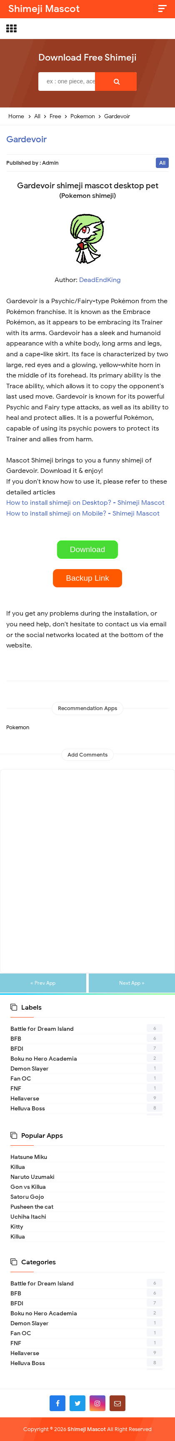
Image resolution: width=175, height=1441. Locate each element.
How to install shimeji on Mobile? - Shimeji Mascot (83, 513)
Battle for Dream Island (42, 1028)
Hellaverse (24, 1098)
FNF (15, 1088)
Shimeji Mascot (87, 1429)
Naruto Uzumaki (32, 1177)
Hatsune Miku (28, 1157)
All (162, 162)
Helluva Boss (27, 1108)
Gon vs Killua (28, 1186)
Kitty (16, 1226)
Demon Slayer (29, 1068)
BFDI (16, 1048)
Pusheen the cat (31, 1206)
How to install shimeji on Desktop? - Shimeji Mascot (85, 503)
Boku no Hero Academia (43, 1058)
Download (87, 549)
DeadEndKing (100, 280)
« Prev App (43, 983)
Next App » (131, 983)
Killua (17, 1167)
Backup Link (87, 578)
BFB (15, 1038)
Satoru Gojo (27, 1196)
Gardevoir (26, 139)
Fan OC (20, 1078)
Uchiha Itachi (28, 1216)
